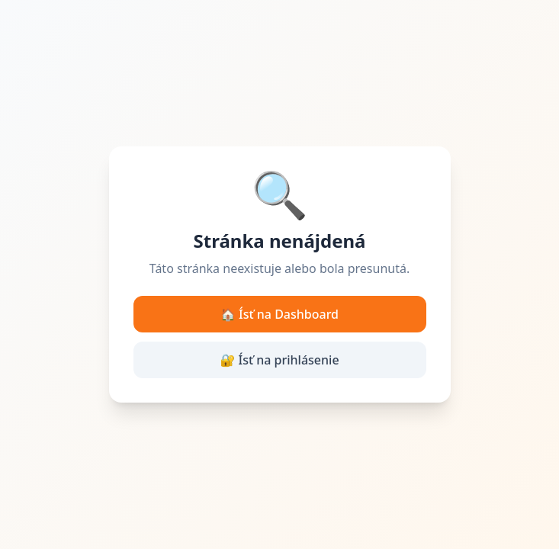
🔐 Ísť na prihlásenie (279, 360)
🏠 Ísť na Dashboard (279, 314)
